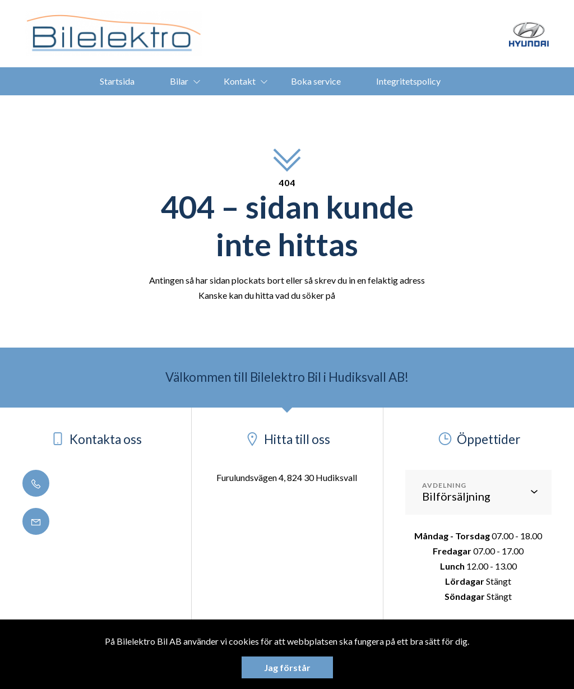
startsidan (356, 295)
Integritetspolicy (408, 81)
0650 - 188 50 (69, 484)
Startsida (117, 81)
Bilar (179, 81)
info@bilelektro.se (77, 522)
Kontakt (240, 81)
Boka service (316, 81)
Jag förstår (287, 667)
